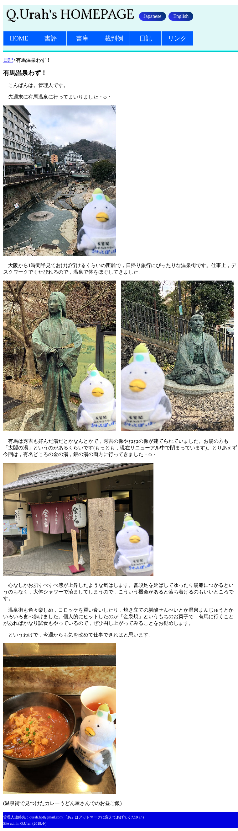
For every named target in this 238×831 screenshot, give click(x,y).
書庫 (82, 38)
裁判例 (114, 38)
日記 (145, 38)
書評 (50, 38)
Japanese (153, 16)
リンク (177, 38)
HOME (19, 38)
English (181, 16)
